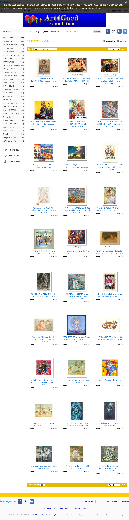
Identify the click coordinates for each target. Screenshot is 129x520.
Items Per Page (34, 485)
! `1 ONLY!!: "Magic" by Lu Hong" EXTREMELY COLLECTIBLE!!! (43, 252)
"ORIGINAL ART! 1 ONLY (13, 89)
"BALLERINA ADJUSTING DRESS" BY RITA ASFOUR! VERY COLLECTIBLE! (110, 209)
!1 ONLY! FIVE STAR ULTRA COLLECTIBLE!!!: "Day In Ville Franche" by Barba (76, 124)
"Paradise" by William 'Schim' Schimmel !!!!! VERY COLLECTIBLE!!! (76, 166)
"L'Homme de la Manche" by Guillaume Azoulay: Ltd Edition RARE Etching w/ (43, 210)
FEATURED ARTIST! (13, 103)
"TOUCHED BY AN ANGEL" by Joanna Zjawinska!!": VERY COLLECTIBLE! (76, 80)
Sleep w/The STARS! (13, 124)
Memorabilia (13, 117)
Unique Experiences (13, 137)
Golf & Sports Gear (13, 106)
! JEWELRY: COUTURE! (13, 79)
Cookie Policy (79, 508)
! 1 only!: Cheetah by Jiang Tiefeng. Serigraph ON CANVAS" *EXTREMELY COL (43, 382)
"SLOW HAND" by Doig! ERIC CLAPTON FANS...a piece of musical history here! (44, 81)
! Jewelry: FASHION (13, 75)
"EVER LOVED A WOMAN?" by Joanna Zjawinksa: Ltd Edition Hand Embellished (109, 81)
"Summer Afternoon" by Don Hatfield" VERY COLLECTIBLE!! (44, 424)
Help (100, 501)
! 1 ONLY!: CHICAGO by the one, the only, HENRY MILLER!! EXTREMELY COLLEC (110, 339)
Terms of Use (64, 508)
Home (7, 31)
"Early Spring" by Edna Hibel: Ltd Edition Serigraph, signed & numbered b (44, 339)
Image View (109, 41)
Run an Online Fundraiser (117, 501)
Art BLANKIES (13, 93)
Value (32, 86)
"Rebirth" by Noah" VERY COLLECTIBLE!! (110, 424)
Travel (13, 134)
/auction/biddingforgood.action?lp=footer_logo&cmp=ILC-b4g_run (8, 502)
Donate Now (11, 150)
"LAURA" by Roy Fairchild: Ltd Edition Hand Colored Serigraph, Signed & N (109, 252)
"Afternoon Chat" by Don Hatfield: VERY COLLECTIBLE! (76, 467)
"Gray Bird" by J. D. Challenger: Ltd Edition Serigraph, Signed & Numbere (109, 295)
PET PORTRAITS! (13, 120)
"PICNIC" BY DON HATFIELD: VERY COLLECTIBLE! (76, 381)
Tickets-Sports (13, 130)
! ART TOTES (13, 58)
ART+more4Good (41, 515)
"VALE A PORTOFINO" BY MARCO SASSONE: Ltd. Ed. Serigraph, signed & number (109, 124)
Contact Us (89, 501)
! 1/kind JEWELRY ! (13, 41)
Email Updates (12, 156)
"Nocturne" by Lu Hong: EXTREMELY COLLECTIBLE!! (44, 467)
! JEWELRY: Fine (13, 82)
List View (121, 41)
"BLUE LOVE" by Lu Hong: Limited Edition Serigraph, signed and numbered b (109, 468)
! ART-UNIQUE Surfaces (13, 65)
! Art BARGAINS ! (13, 48)
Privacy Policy (49, 508)
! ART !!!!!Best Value (13, 45)
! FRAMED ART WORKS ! (13, 72)
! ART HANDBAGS (13, 51)
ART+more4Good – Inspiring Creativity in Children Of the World (64, 20)
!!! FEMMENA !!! (13, 86)
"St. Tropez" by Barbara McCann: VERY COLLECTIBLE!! (44, 166)
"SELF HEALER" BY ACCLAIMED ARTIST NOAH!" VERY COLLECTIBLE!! (77, 424)
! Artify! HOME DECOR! (13, 69)
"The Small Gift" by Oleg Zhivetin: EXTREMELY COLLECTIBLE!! (77, 252)
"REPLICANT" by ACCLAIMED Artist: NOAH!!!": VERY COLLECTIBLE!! (43, 295)
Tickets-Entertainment (13, 127)
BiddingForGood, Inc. (57, 515)
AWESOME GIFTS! (13, 96)
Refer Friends (11, 161)
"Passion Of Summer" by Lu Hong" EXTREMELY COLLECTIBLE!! (109, 381)
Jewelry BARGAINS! (13, 110)
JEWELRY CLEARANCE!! (13, 113)
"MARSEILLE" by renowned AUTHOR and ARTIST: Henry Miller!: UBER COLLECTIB (110, 167)
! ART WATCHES (13, 62)
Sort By (31, 49)
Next (123, 49)
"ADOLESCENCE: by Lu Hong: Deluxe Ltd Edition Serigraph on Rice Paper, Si (76, 339)
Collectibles (13, 100)
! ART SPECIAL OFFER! (13, 55)
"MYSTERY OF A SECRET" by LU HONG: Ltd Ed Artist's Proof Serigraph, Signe (77, 296)
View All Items (13, 38)
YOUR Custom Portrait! (13, 141)
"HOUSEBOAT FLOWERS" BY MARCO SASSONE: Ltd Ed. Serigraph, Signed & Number (76, 210)
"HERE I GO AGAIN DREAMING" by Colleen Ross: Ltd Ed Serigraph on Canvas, (43, 124)
